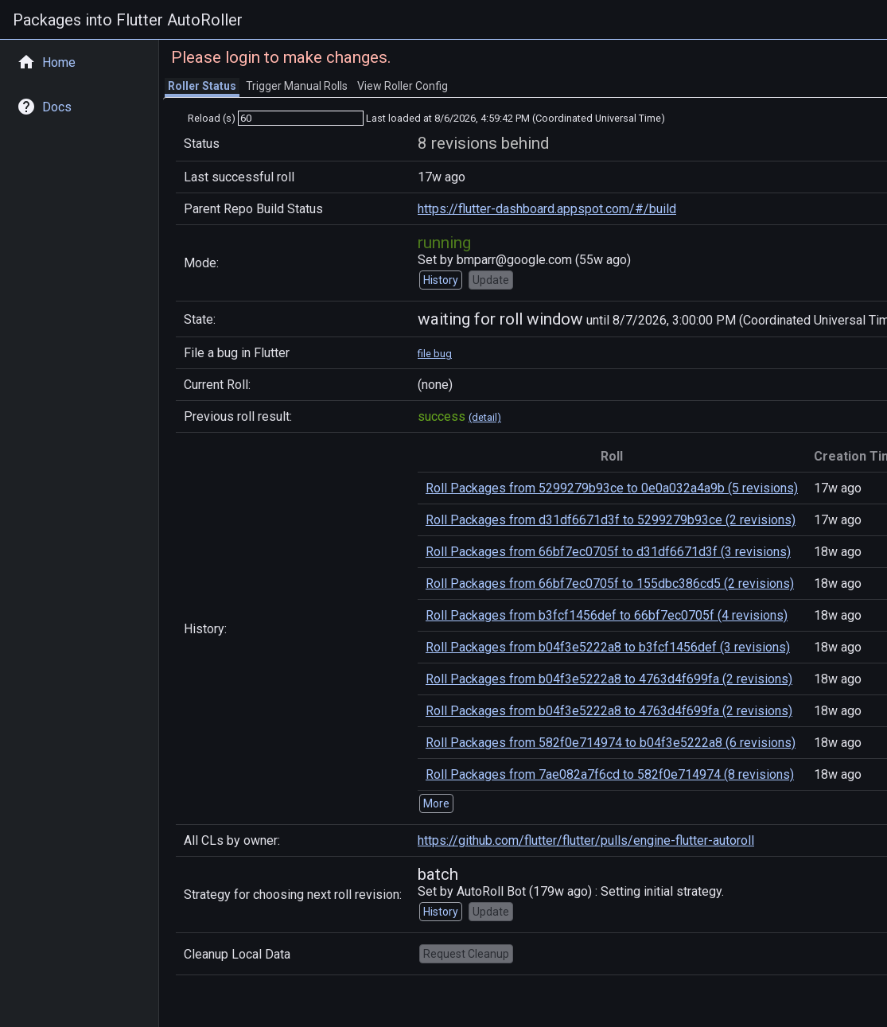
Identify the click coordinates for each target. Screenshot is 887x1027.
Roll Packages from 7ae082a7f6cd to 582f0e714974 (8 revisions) (610, 774)
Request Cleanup (466, 953)
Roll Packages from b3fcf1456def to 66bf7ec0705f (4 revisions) (607, 615)
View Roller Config (402, 86)
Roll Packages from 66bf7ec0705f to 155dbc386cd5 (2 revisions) (610, 583)
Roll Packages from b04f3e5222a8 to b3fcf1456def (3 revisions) (608, 647)
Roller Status (202, 86)
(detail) (485, 417)
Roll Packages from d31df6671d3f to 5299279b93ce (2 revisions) (611, 519)
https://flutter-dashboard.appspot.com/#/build (547, 208)
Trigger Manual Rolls (297, 86)
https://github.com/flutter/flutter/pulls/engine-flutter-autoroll (586, 840)
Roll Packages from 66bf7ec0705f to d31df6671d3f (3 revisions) (608, 551)
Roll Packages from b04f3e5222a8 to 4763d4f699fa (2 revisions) (609, 679)
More (436, 803)
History (440, 280)
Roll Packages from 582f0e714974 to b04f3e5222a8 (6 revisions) (611, 742)
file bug (435, 354)
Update (491, 280)
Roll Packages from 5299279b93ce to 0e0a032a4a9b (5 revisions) (612, 488)
